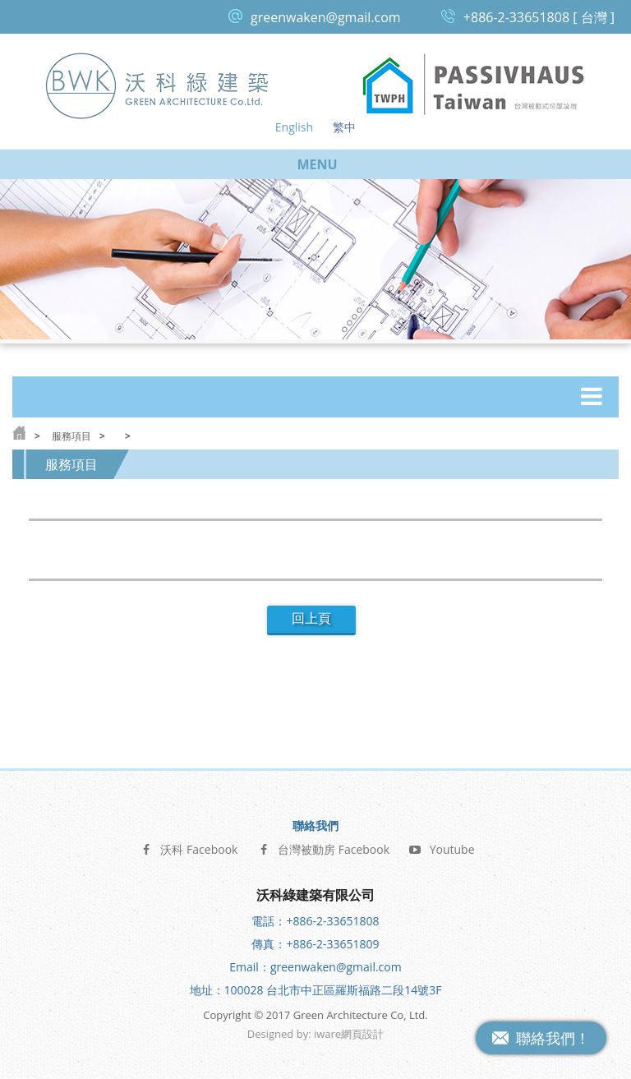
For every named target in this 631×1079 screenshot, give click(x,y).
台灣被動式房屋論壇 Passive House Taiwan (473, 85)
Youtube (442, 847)
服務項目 (71, 436)
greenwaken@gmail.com (326, 17)
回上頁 (311, 618)
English (294, 127)
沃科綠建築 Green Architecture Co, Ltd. (158, 85)
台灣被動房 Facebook (323, 847)
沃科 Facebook (188, 847)
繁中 (344, 127)
